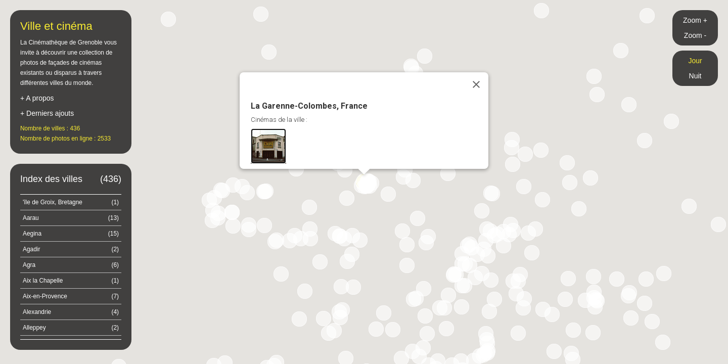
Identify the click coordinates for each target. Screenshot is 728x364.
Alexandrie (71, 312)
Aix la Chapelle (71, 281)
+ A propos (37, 98)
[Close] (476, 84)
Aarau (71, 218)
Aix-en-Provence (71, 296)
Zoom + (695, 20)
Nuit (695, 76)
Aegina (71, 234)
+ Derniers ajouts (47, 113)
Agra (71, 265)
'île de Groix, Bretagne (71, 202)
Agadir (71, 249)
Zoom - (695, 35)
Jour (695, 61)
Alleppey (71, 328)
